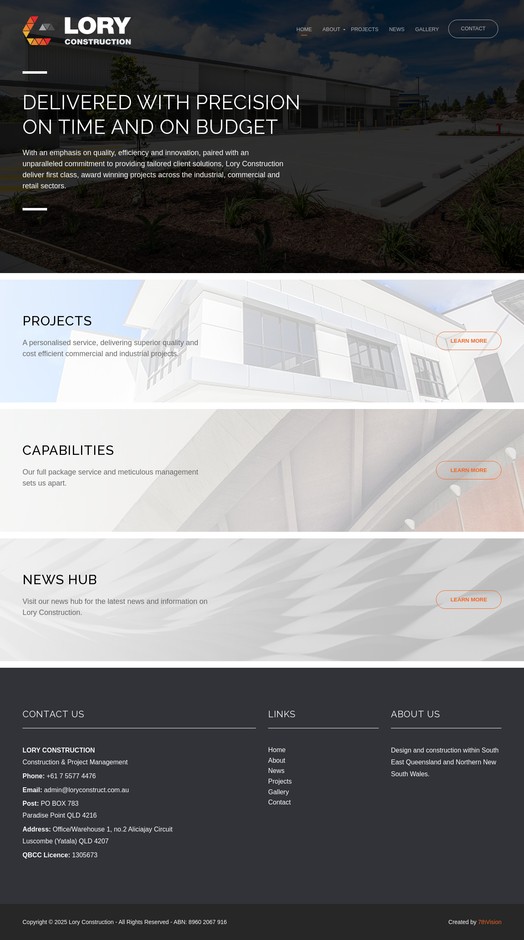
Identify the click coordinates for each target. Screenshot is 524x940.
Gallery (411, 31)
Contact (470, 30)
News (374, 31)
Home (262, 31)
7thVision (489, 922)
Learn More (467, 341)
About (296, 31)
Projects (336, 31)
